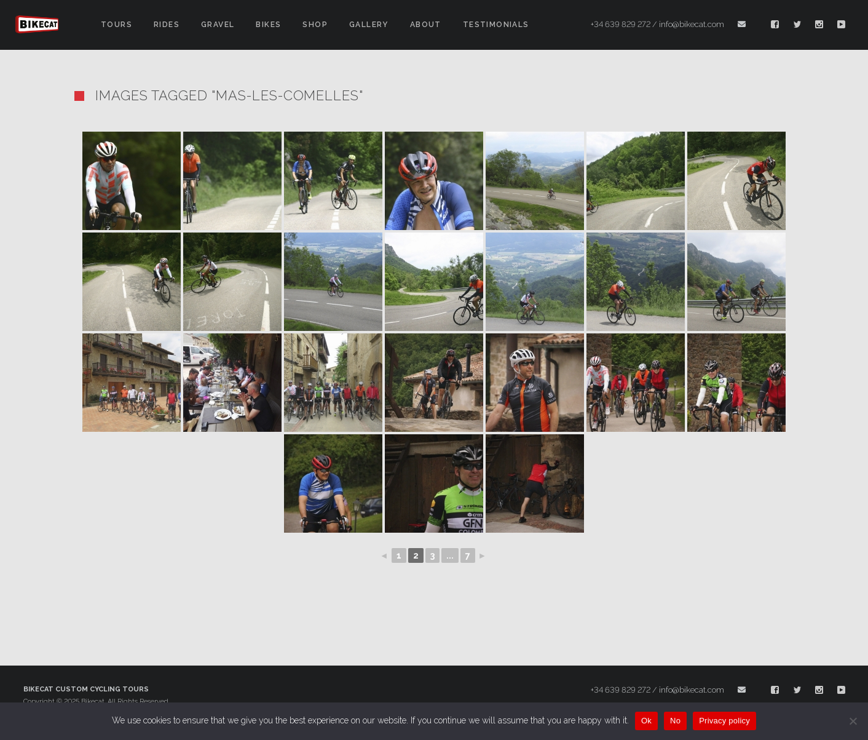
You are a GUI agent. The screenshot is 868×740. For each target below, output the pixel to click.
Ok (646, 720)
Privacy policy (724, 720)
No (675, 720)
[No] (852, 721)
